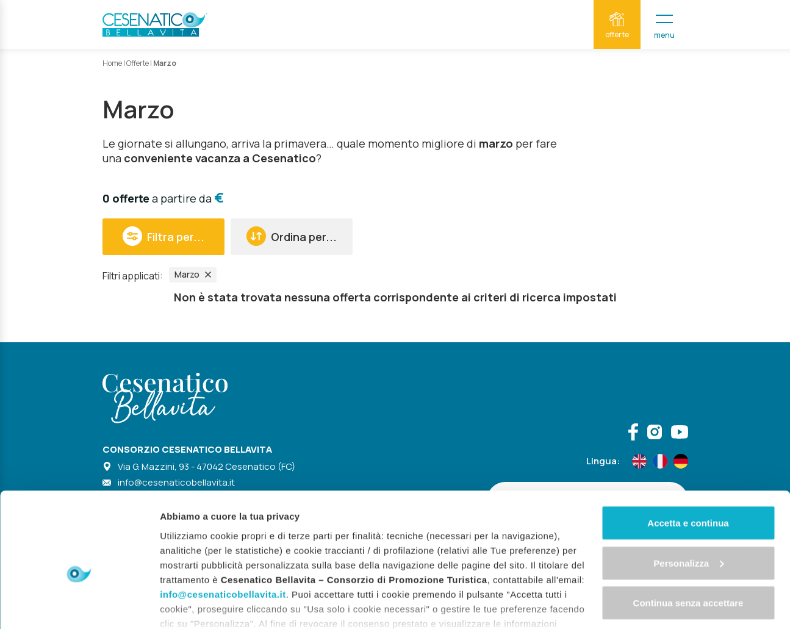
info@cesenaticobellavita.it (223, 528)
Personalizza (688, 498)
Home (112, 63)
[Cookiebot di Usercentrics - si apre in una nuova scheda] (79, 605)
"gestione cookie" (392, 572)
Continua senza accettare (688, 538)
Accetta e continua (687, 458)
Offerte (137, 63)
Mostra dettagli (193, 605)
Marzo (192, 274)
